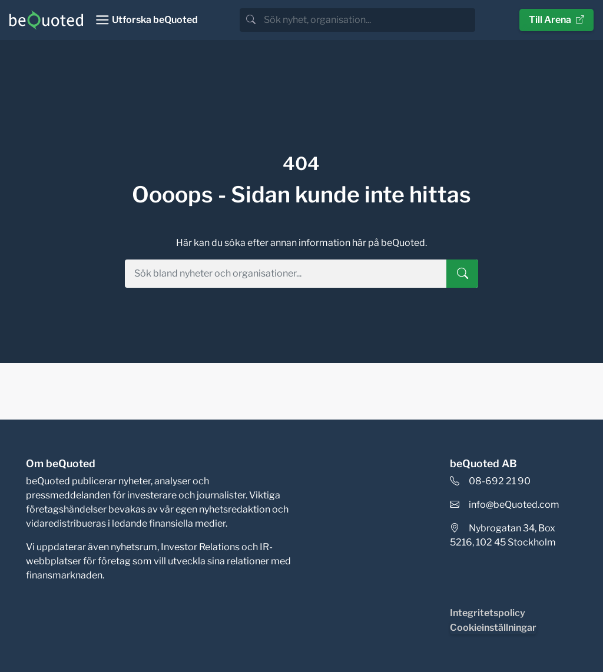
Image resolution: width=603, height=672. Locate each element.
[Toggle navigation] (146, 20)
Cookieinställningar (493, 627)
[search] (368, 20)
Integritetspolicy (487, 612)
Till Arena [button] (556, 19)
